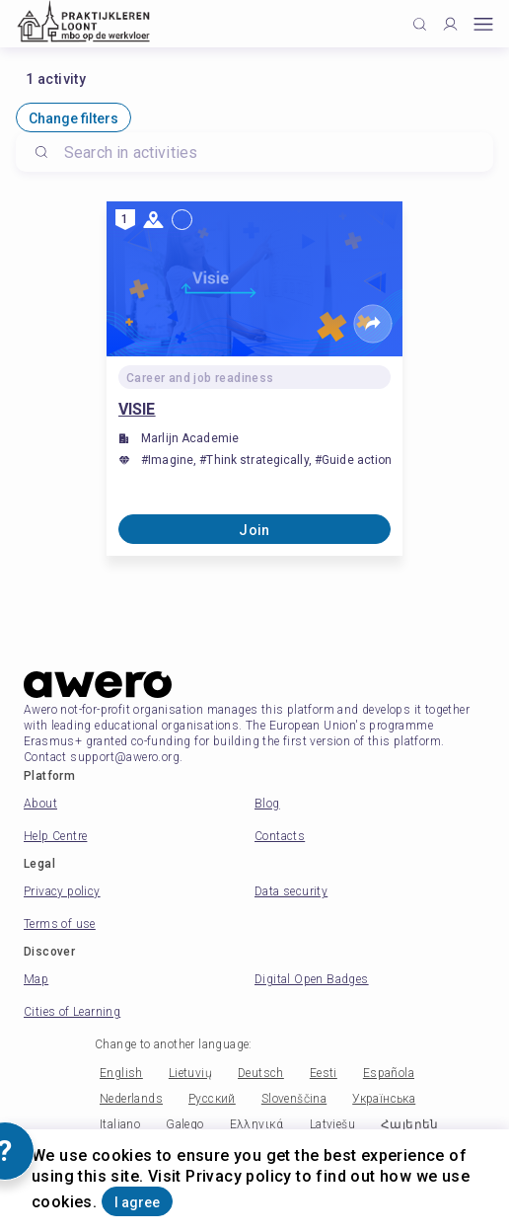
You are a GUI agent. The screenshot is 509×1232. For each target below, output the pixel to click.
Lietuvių (190, 1073)
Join (254, 530)
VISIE (137, 409)
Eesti (323, 1073)
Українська (383, 1099)
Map (36, 979)
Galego (184, 1124)
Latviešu (332, 1124)
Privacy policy (62, 891)
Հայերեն (410, 1124)
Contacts (279, 836)
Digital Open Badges (311, 979)
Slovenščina (294, 1099)
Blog (267, 803)
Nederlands (131, 1099)
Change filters (73, 118)
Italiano (120, 1124)
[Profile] (450, 24)
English (121, 1073)
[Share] (373, 324)
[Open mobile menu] (483, 24)
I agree (137, 1202)
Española (388, 1073)
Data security (290, 891)
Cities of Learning (72, 1012)
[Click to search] (419, 24)
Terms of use (60, 924)
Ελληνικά (257, 1124)
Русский (212, 1099)
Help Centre (55, 836)
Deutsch (261, 1073)
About (40, 803)
